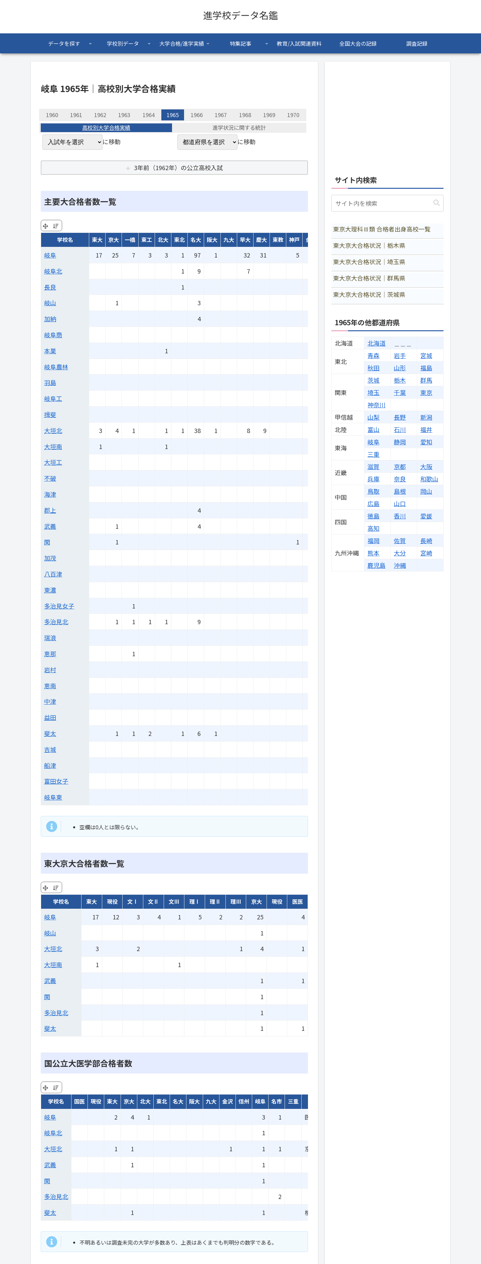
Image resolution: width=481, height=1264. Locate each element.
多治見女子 (59, 605)
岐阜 (50, 255)
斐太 (50, 733)
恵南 (50, 685)
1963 (124, 115)
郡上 (50, 510)
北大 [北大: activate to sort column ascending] (163, 240)
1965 (173, 115)
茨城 (373, 380)
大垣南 (53, 446)
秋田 (373, 367)
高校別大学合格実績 (106, 127)
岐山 (50, 302)
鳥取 (373, 491)
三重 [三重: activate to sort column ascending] (293, 1101)
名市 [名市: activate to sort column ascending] (276, 1101)
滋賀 (373, 466)
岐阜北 (53, 271)
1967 (221, 115)
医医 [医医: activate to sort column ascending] (297, 901)
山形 (400, 367)
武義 (50, 526)
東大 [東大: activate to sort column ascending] (97, 240)
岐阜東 (53, 797)
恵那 (50, 653)
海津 (50, 494)
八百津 (53, 573)
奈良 (400, 478)
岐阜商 (53, 334)
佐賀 (400, 540)
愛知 (426, 441)
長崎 (426, 540)
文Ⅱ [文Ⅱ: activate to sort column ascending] (153, 901)
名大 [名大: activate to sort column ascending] (195, 240)
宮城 (426, 355)
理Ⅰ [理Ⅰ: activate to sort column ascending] (194, 901)
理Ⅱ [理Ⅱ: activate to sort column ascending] (215, 901)
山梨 (373, 417)
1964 (149, 115)
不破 (50, 478)
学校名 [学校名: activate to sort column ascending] (65, 240)
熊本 (373, 552)
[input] (387, 203)
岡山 (426, 491)
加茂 (50, 557)
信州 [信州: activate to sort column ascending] (243, 1101)
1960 (52, 115)
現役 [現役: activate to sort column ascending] (112, 901)
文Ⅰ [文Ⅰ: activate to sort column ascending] (132, 901)
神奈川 (376, 404)
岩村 (50, 669)
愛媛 (426, 515)
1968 (245, 115)
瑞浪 (50, 637)
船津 (50, 765)
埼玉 (373, 392)
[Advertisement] (387, 114)
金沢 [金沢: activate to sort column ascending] (227, 1101)
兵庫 (373, 478)
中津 (50, 701)
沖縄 (400, 565)
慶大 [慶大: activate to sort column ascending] (261, 240)
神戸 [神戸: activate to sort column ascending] (294, 240)
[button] (437, 203)
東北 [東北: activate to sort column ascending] (179, 240)
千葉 (400, 392)
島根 (400, 491)
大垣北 (53, 430)
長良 (50, 287)
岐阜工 (53, 398)
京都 (400, 466)
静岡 (400, 441)
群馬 (426, 380)
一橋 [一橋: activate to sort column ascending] (130, 240)
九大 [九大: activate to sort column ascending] (228, 240)
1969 (269, 115)
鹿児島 (376, 565)
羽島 (50, 382)
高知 (373, 528)
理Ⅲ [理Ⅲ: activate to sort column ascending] (235, 901)
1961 (76, 115)
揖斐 (50, 414)
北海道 (376, 343)
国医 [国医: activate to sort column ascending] (79, 1101)
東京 (426, 392)
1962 (100, 115)
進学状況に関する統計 (239, 127)
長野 (400, 417)
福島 (426, 367)
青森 (373, 355)
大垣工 (53, 462)
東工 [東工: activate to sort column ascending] (146, 240)
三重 (373, 454)
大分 (400, 552)
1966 (197, 115)
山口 (400, 503)
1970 (293, 115)
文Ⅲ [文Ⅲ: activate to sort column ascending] (174, 901)
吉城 (50, 749)
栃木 (400, 380)
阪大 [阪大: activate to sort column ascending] (212, 240)
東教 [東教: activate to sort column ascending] (278, 240)
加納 (50, 318)
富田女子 (56, 781)
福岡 (373, 540)
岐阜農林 (56, 366)
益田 (50, 717)
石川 (400, 429)
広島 (373, 503)
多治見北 (56, 621)
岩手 (400, 355)
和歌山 (429, 478)
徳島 (373, 515)
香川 (400, 515)
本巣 (50, 350)
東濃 (50, 589)
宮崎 (426, 552)
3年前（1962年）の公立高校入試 (178, 167)
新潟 (426, 417)
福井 (426, 429)
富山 (373, 429)
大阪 (426, 466)
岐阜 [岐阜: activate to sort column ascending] (260, 1101)
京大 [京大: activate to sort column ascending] (113, 240)
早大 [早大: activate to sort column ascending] (245, 240)
